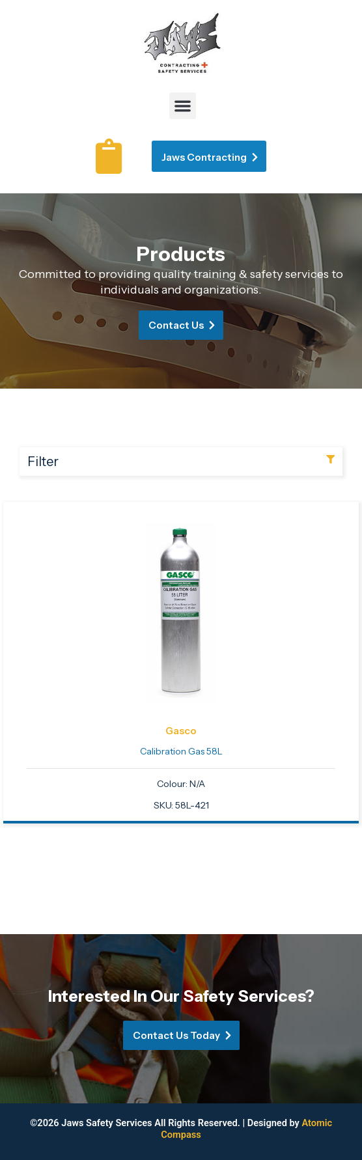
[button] (182, 105)
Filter (43, 461)
